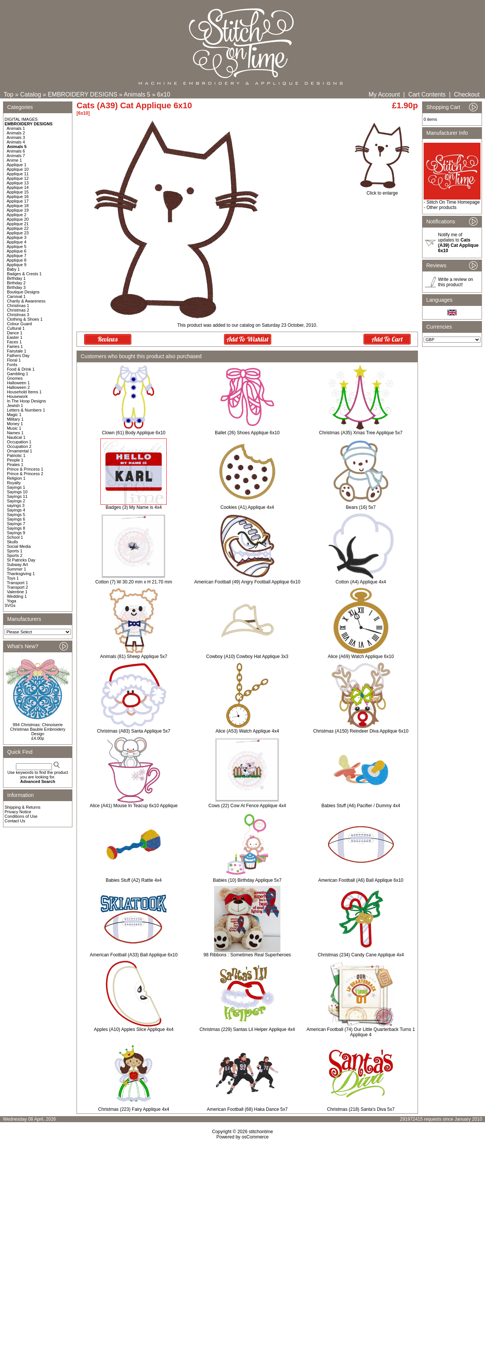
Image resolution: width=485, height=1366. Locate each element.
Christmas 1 (18, 305)
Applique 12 (18, 178)
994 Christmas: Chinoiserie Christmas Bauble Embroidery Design (37, 729)
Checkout (467, 94)
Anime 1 (14, 160)
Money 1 (15, 423)
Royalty (14, 482)
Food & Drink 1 (20, 369)
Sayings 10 (17, 492)
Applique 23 (18, 233)
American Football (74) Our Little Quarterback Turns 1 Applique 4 (361, 1032)
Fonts (12, 364)
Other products (441, 207)
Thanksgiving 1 (21, 573)
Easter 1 (14, 337)
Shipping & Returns (23, 807)
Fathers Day (18, 355)
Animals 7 (16, 155)
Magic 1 (14, 414)
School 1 (15, 537)
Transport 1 (17, 582)
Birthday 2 (16, 283)
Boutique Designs (23, 292)
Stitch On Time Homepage (453, 202)
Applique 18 (18, 205)
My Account (384, 94)
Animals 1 (16, 128)
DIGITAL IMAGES (21, 119)
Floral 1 (14, 360)
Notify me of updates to (458, 242)
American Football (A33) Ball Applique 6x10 (133, 954)
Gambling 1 (17, 373)
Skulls (12, 542)
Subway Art (17, 564)
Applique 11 (18, 174)
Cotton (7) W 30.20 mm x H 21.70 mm (133, 582)
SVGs (10, 605)
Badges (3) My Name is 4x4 (134, 507)
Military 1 (15, 419)
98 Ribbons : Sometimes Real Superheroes (247, 954)
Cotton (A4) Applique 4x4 (360, 582)
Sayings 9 (16, 532)
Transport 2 (17, 587)
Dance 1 (14, 333)
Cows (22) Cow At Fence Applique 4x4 (247, 805)
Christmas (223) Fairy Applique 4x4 (133, 1109)
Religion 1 (16, 478)
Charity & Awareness (26, 301)
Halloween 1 (18, 382)
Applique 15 (18, 192)
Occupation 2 (19, 446)
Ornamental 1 (19, 451)
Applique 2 (17, 214)
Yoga (11, 601)
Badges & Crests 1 (24, 273)
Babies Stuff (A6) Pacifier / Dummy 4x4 (360, 805)
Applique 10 (18, 169)
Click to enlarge (382, 191)
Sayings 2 (16, 501)
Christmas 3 (18, 314)
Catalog (30, 94)
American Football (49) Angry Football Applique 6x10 (247, 582)
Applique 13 (18, 183)
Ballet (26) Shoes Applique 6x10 (247, 432)
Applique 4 (17, 242)
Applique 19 (18, 210)
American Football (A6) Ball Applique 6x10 (361, 880)
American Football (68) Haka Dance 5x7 (247, 1109)
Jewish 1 (15, 405)
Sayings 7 (16, 523)
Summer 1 (16, 569)
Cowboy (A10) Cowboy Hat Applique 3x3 (247, 656)
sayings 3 (15, 505)
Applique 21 (18, 223)
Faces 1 (14, 342)
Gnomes (15, 378)
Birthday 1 (16, 278)
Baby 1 (13, 269)
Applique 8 (17, 260)
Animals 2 (16, 133)
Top (9, 94)
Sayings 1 (16, 487)
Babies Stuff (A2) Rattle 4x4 (134, 880)
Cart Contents (427, 94)
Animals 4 (16, 142)
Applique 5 (17, 246)
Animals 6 (16, 151)
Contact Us (15, 821)
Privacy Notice (18, 811)
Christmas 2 (18, 310)
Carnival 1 (16, 296)
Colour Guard (19, 323)
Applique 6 (17, 251)
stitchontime (261, 1131)
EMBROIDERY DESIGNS (82, 94)
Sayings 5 (16, 514)
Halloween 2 (18, 387)
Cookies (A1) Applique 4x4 (247, 507)
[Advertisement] (242, 1205)
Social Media (19, 546)
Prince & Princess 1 (25, 469)
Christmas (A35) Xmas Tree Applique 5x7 (360, 432)
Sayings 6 (16, 519)
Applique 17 (18, 201)
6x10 (164, 94)
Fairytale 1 (16, 351)
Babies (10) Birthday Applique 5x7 (247, 880)
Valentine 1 (17, 591)
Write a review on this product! (455, 282)
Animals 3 (16, 137)
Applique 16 (18, 196)
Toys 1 (13, 578)
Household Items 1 (24, 392)
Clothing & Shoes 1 (24, 319)
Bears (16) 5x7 (361, 507)
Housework (17, 396)
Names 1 (15, 432)
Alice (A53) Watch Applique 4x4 (247, 731)
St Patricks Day (21, 560)
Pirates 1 (15, 464)
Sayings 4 (16, 510)
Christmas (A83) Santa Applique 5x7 (133, 731)
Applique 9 (17, 264)
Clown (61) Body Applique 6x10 (133, 432)
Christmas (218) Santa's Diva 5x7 (360, 1109)
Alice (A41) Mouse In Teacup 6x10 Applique (134, 805)
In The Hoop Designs (26, 401)
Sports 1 (14, 551)
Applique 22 (18, 228)
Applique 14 (18, 187)
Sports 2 (14, 555)
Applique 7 (17, 255)
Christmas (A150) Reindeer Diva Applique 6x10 (360, 731)
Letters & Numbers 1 (26, 410)
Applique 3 (17, 237)
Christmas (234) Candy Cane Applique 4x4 (361, 954)
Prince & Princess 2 (25, 473)
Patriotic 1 (16, 455)
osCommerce (255, 1137)
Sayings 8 (16, 528)
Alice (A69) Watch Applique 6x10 (361, 656)
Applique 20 (18, 219)
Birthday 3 (16, 287)
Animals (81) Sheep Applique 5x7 (133, 656)
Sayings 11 (17, 496)
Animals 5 (137, 94)
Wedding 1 (17, 596)
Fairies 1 (15, 346)
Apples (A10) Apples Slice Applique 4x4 (134, 1029)
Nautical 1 (16, 437)
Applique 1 (17, 164)
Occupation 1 (19, 442)
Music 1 (14, 428)
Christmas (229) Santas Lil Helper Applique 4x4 (247, 1029)
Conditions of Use (21, 816)
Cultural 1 (16, 328)
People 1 (15, 460)
